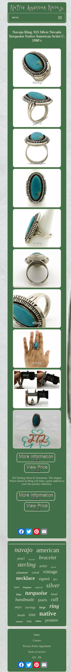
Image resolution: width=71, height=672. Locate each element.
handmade (24, 599)
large (42, 607)
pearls (42, 600)
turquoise (36, 593)
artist (43, 566)
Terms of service (37, 651)
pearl (21, 558)
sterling (27, 564)
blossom (31, 559)
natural (38, 587)
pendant (51, 620)
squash (53, 567)
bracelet (47, 557)
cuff (54, 599)
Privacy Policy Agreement (37, 646)
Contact (37, 640)
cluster (22, 573)
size (32, 614)
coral (35, 572)
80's (55, 579)
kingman (27, 587)
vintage (50, 571)
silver (53, 585)
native (47, 613)
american (47, 550)
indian (38, 621)
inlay (29, 621)
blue (18, 594)
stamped (19, 621)
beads (21, 615)
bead (54, 594)
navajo (23, 550)
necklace (25, 578)
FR (39, 657)
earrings (30, 607)
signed (44, 578)
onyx (18, 607)
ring (54, 606)
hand (16, 587)
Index (37, 634)
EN (34, 657)
